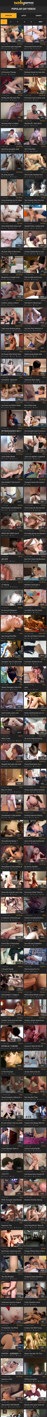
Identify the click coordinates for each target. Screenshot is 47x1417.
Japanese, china (6, 1379)
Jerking (42, 1381)
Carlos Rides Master (8, 457)
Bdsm (28, 279)
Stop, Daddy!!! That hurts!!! (10, 482)
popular (9, 15)
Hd (13, 664)
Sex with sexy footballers (33, 943)
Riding (16, 49)
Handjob (14, 125)
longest (39, 15)
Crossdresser (36, 49)
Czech (13, 561)
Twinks (5, 484)
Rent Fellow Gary (30, 405)
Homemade (14, 997)
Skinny (19, 1253)
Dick (13, 407)
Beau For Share (6, 790)
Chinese (5, 561)
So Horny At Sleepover (9, 610)
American (6, 382)
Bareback (40, 177)
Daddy (13, 151)
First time (15, 202)
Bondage (36, 279)
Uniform (12, 305)
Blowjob (12, 74)
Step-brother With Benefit (10, 1405)
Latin (26, 687)
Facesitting (17, 331)
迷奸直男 (4, 559)
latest (23, 15)
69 (27, 177)
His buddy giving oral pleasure (35, 533)
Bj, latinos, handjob (31, 867)
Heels (12, 817)
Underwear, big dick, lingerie (11, 1302)
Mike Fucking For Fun (31, 969)
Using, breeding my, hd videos (11, 200)
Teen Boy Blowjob (7, 1277)
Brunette (29, 331)
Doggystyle (6, 49)
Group (5, 997)
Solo (13, 946)
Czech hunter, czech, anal (10, 713)
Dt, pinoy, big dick (7, 175)
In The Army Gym (7, 1072)
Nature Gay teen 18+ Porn (33, 1353)
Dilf (33, 228)
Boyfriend (35, 715)
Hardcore (42, 1099)
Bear (27, 125)
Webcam (14, 971)
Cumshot (6, 407)
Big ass (37, 1330)
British (5, 151)
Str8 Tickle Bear (29, 149)
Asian (5, 74)
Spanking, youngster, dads (10, 149)
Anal (27, 49)
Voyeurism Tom (6, 1225)
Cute (13, 1176)
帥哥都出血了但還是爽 (9, 1046)
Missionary (13, 228)
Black (19, 741)
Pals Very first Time (31, 1097)
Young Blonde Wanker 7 (9, 841)
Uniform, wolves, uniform (10, 303)
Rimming (38, 331)
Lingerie (14, 1304)
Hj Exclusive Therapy (8, 72)
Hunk (42, 433)
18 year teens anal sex (32, 1072)
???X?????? (5, 1174)
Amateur (29, 74)
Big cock (35, 125)
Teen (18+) (6, 1151)
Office (37, 741)
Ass (38, 817)
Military (12, 1074)
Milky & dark (5, 738)
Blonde (28, 202)
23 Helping (5, 585)
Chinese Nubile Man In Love (34, 252)
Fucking (34, 433)
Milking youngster (30, 1379)
